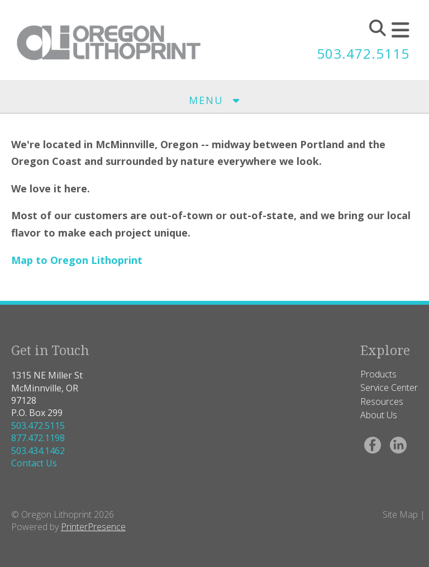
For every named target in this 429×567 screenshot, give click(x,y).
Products (378, 374)
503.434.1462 (38, 451)
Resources (381, 401)
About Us (378, 415)
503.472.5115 (363, 53)
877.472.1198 (38, 438)
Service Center (389, 387)
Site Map (400, 514)
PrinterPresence (93, 527)
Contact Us (34, 463)
